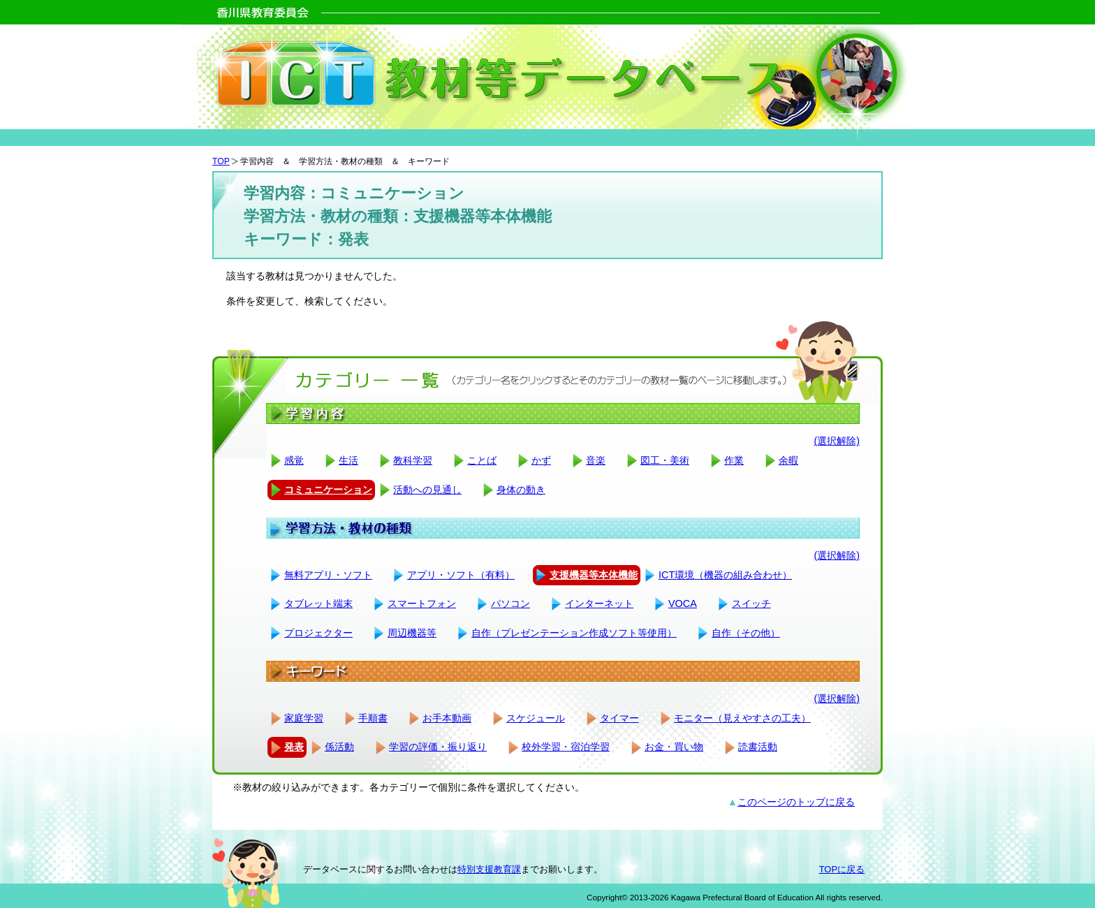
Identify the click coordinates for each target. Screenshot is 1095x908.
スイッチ (751, 603)
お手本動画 (446, 718)
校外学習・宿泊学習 (566, 746)
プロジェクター (318, 632)
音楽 (595, 460)
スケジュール (535, 718)
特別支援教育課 (489, 869)
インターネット (599, 603)
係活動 (339, 746)
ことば (482, 460)
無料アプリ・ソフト (328, 574)
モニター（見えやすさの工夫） (742, 718)
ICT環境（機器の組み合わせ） (725, 574)
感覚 (294, 460)
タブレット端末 (318, 603)
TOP (221, 161)
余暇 (788, 460)
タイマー (619, 718)
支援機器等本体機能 (594, 574)
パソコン (510, 603)
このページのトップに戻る (796, 801)
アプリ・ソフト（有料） (461, 574)
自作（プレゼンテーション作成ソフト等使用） (574, 632)
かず (541, 460)
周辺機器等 (412, 632)
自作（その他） (746, 632)
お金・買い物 (674, 746)
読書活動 (757, 746)
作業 (734, 460)
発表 (294, 746)
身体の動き (521, 489)
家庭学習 (303, 718)
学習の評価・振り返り (438, 746)
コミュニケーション (328, 489)
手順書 (373, 718)
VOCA (682, 603)
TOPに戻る (842, 869)
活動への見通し (427, 489)
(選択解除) (837, 440)
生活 (348, 460)
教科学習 (412, 460)
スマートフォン (422, 603)
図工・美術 (664, 460)
